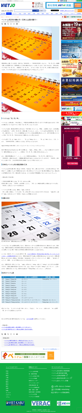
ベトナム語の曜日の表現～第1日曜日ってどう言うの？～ (19, 342)
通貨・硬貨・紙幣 (33, 389)
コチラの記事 (29, 319)
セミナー (14, 13)
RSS (49, 410)
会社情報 (3, 13)
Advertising (65, 389)
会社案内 (44, 410)
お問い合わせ (59, 386)
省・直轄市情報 (33, 373)
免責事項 (39, 410)
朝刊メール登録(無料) (61, 392)
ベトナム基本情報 (33, 371)
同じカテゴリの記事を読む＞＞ (51, 349)
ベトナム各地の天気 (34, 376)
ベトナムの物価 (33, 378)
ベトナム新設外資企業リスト (62, 378)
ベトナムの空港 (33, 394)
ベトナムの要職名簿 (34, 387)
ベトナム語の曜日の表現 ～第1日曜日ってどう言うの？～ (16, 327)
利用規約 (34, 410)
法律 (56, 13)
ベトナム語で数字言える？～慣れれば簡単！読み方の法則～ (17, 329)
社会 (20, 13)
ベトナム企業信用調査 (60, 375)
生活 (38, 13)
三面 (34, 13)
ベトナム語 (16, 17)
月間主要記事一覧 (33, 385)
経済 (29, 13)
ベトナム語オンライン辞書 (60, 380)
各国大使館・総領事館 (34, 392)
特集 (61, 13)
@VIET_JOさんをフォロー (67, 10)
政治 (47, 13)
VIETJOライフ (8, 17)
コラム (8, 397)
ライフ (9, 13)
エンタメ (66, 13)
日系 (25, 13)
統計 (52, 13)
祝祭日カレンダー (33, 380)
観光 (43, 13)
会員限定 (79, 13)
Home (2, 17)
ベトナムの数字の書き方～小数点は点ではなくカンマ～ (18, 340)
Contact (67, 386)
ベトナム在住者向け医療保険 (61, 371)
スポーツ (73, 13)
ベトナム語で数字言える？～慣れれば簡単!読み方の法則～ (19, 344)
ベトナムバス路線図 (34, 396)
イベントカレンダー (34, 383)
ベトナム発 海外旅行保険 (59, 373)
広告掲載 (57, 389)
